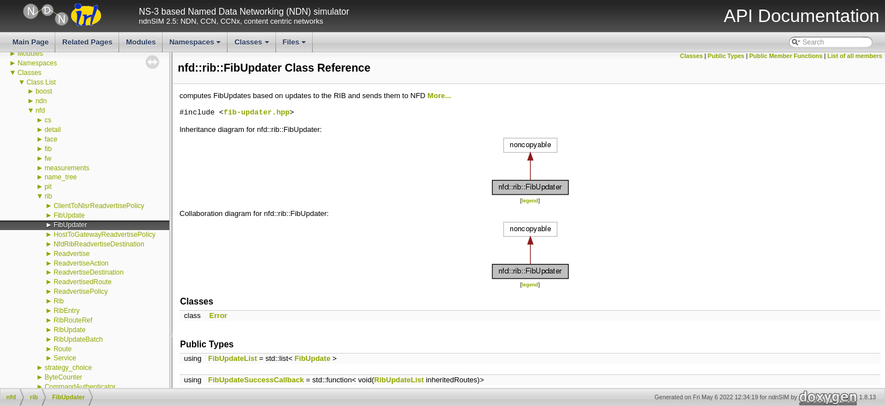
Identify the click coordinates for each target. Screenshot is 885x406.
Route (63, 349)
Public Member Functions (786, 55)
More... (439, 95)
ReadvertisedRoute (83, 282)
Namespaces (196, 45)
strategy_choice (68, 368)
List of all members (854, 55)
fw (48, 158)
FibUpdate (69, 215)
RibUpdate (70, 330)
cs (48, 120)
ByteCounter (63, 377)
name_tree (61, 177)
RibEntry (67, 311)
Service (65, 358)
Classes (252, 45)
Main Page (30, 42)
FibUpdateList (232, 358)
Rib (59, 301)
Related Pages (87, 42)
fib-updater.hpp (257, 113)
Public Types (726, 55)
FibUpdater (70, 225)
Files (295, 45)
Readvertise (72, 254)
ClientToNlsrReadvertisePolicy (99, 206)
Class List (41, 82)
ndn (41, 101)
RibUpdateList (399, 380)
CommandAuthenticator (80, 387)
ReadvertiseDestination (89, 272)
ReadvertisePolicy (81, 291)
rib (48, 196)
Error (218, 315)
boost (44, 91)
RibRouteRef (73, 320)
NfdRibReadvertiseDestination (99, 244)
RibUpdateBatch (78, 339)
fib (48, 149)
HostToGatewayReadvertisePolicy (105, 235)
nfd (40, 110)
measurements (67, 168)
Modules (141, 42)
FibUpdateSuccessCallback (256, 380)
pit (48, 187)
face (51, 139)
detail (53, 130)
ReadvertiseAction (81, 263)
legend (530, 201)
